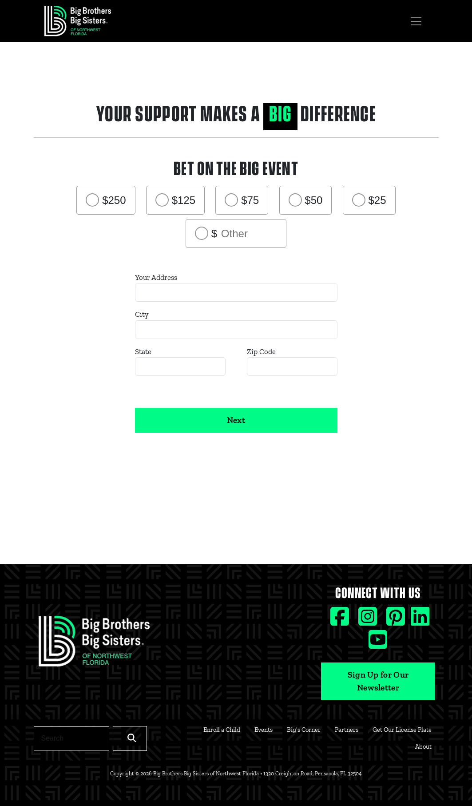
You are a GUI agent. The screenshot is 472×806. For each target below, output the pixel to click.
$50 (313, 200)
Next (236, 420)
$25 (377, 200)
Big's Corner (304, 730)
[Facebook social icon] (340, 620)
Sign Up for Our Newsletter (378, 681)
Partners (346, 730)
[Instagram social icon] (368, 620)
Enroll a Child (221, 730)
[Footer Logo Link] (94, 643)
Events (263, 730)
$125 (183, 200)
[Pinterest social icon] (396, 620)
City (142, 314)
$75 (250, 200)
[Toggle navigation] (416, 21)
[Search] (72, 738)
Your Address (156, 277)
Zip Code (261, 351)
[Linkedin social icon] (420, 620)
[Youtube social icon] (378, 643)
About (423, 746)
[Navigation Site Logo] (77, 21)
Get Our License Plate (402, 730)
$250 (114, 200)
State (143, 351)
